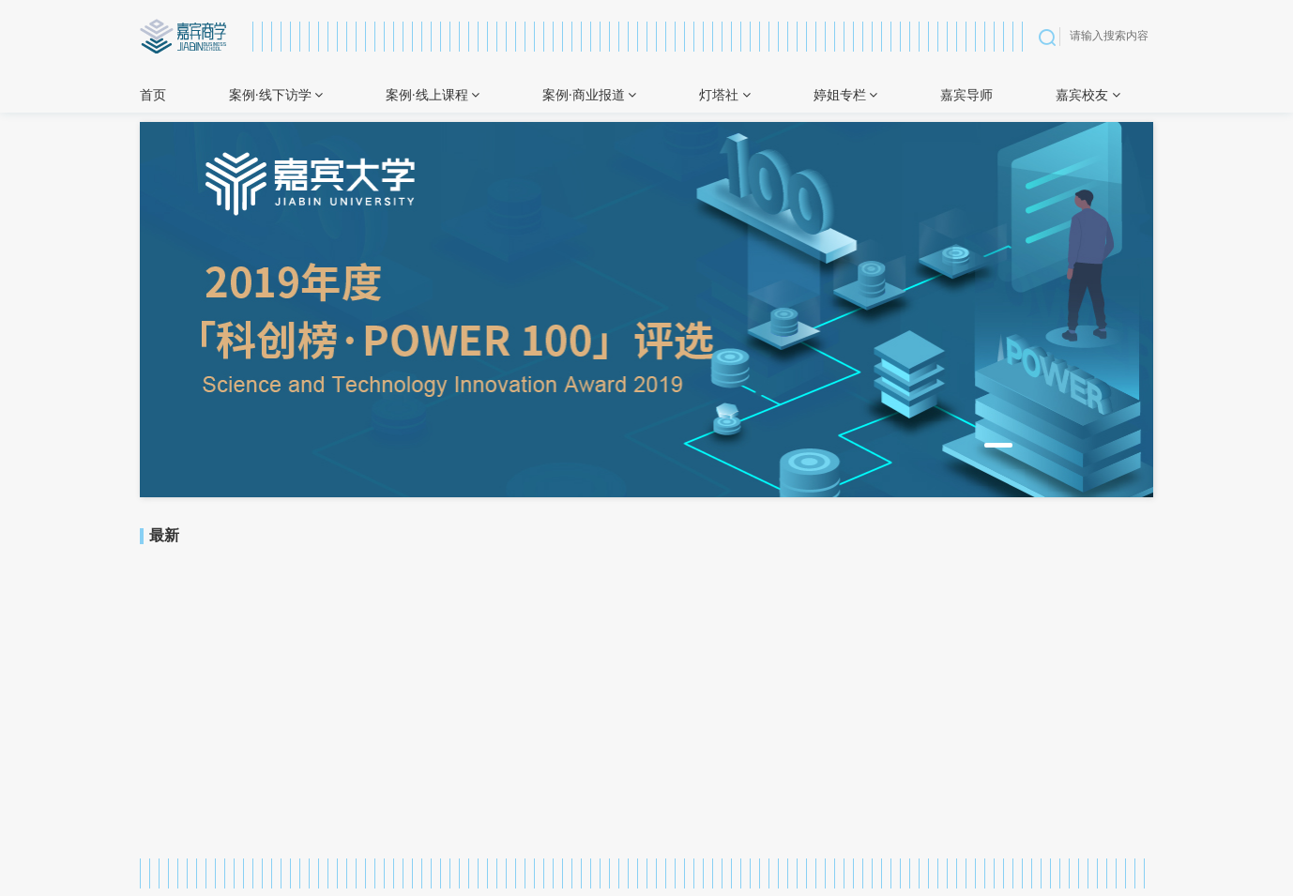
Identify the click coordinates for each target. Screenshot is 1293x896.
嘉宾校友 (1088, 95)
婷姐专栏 (846, 95)
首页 (153, 95)
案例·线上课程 (432, 95)
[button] (998, 445)
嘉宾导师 (966, 95)
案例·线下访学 (276, 95)
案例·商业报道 (589, 95)
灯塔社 (725, 95)
